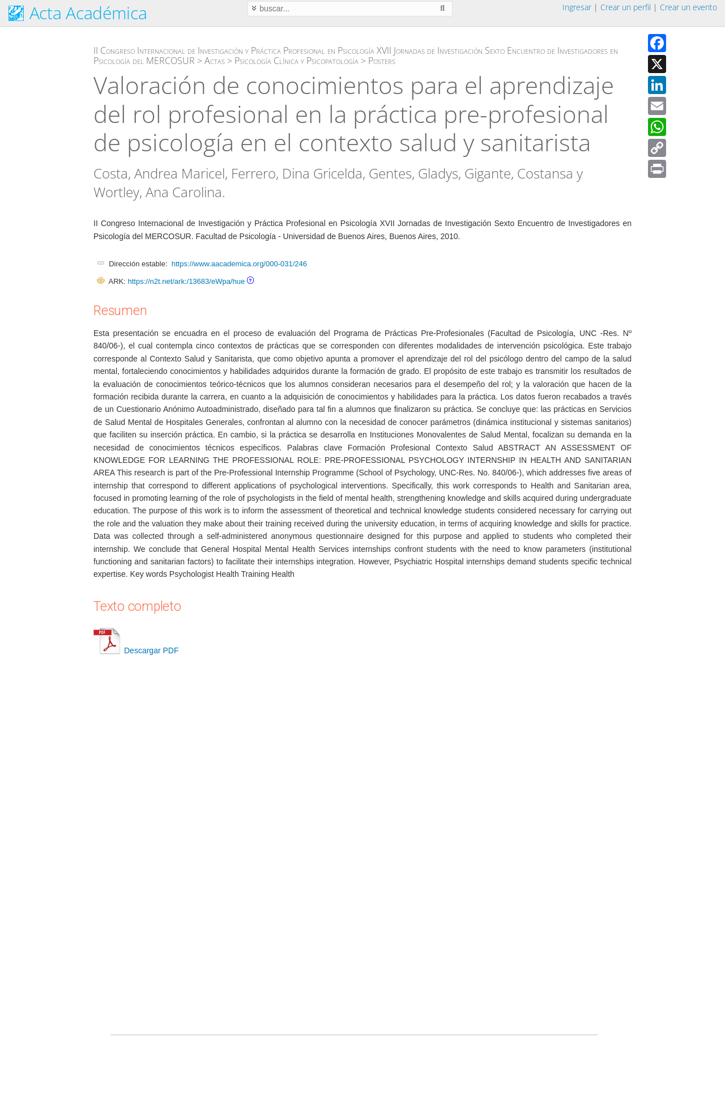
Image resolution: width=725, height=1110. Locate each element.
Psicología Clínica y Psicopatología (296, 60)
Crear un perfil (625, 7)
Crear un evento (688, 7)
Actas (214, 60)
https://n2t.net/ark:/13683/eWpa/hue (186, 281)
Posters (381, 60)
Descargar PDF (135, 650)
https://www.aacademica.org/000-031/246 (239, 264)
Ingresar (576, 7)
